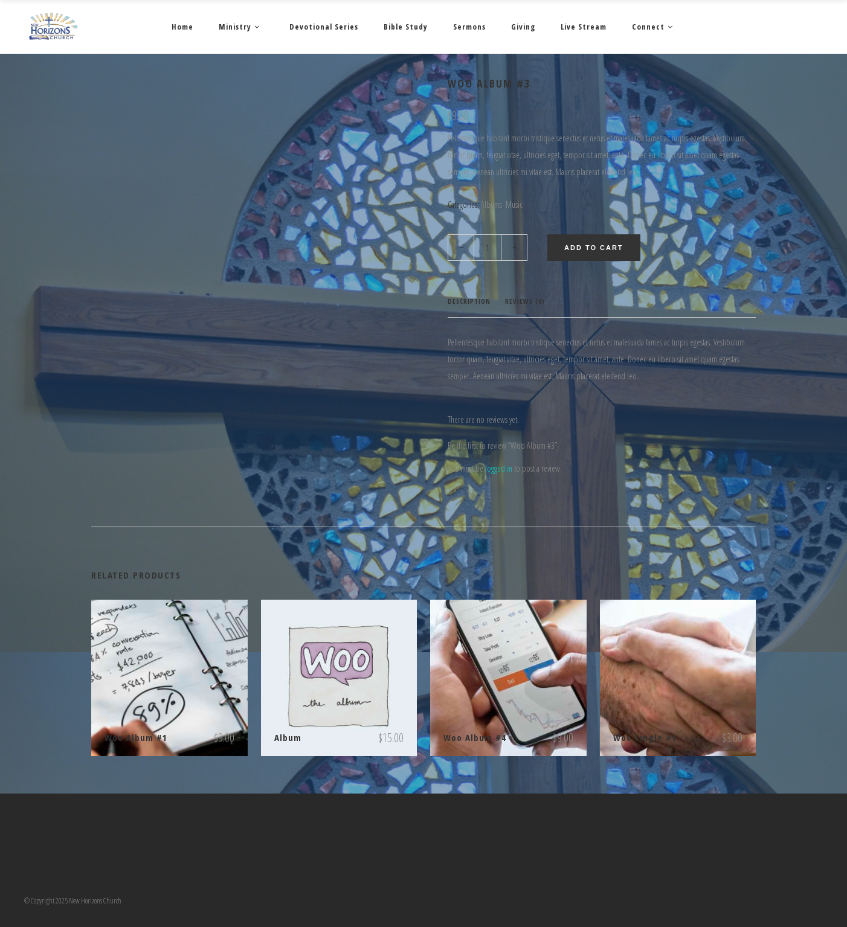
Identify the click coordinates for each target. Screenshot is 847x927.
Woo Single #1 (645, 737)
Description (469, 301)
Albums (491, 204)
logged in (498, 468)
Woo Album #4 (474, 737)
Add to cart (593, 247)
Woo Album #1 (136, 737)
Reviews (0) (525, 301)
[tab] (469, 301)
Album (287, 737)
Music (514, 204)
